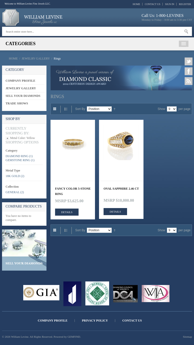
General (13, 192)
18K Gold (13, 176)
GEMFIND (73, 336)
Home (136, 4)
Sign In (169, 4)
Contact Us (152, 4)
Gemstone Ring (18, 160)
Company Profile (53, 320)
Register (185, 4)
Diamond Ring (17, 156)
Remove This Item (7, 138)
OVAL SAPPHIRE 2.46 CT (121, 188)
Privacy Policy (95, 320)
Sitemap (187, 336)
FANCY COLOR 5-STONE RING (73, 191)
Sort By (80, 109)
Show (161, 109)
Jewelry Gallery (36, 58)
